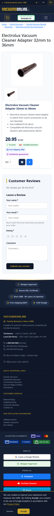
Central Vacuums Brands (36, 24)
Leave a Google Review (27, 457)
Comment (11, 243)
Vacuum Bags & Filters (12, 385)
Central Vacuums (16, 24)
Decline (9, 511)
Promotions (8, 387)
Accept (23, 511)
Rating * (10, 230)
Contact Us (8, 407)
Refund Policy (9, 400)
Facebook (27, 476)
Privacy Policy (13, 504)
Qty (6, 162)
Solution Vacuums (10, 422)
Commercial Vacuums (12, 382)
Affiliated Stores (10, 420)
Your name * (12, 200)
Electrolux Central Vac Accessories (29, 27)
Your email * (12, 212)
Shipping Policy (9, 402)
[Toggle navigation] (46, 18)
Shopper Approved (27, 284)
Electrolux (9, 27)
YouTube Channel (27, 483)
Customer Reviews (11, 405)
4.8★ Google (40, 303)
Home (4, 24)
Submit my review (20, 266)
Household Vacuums (12, 379)
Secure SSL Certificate (27, 290)
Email (27, 490)
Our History (8, 425)
